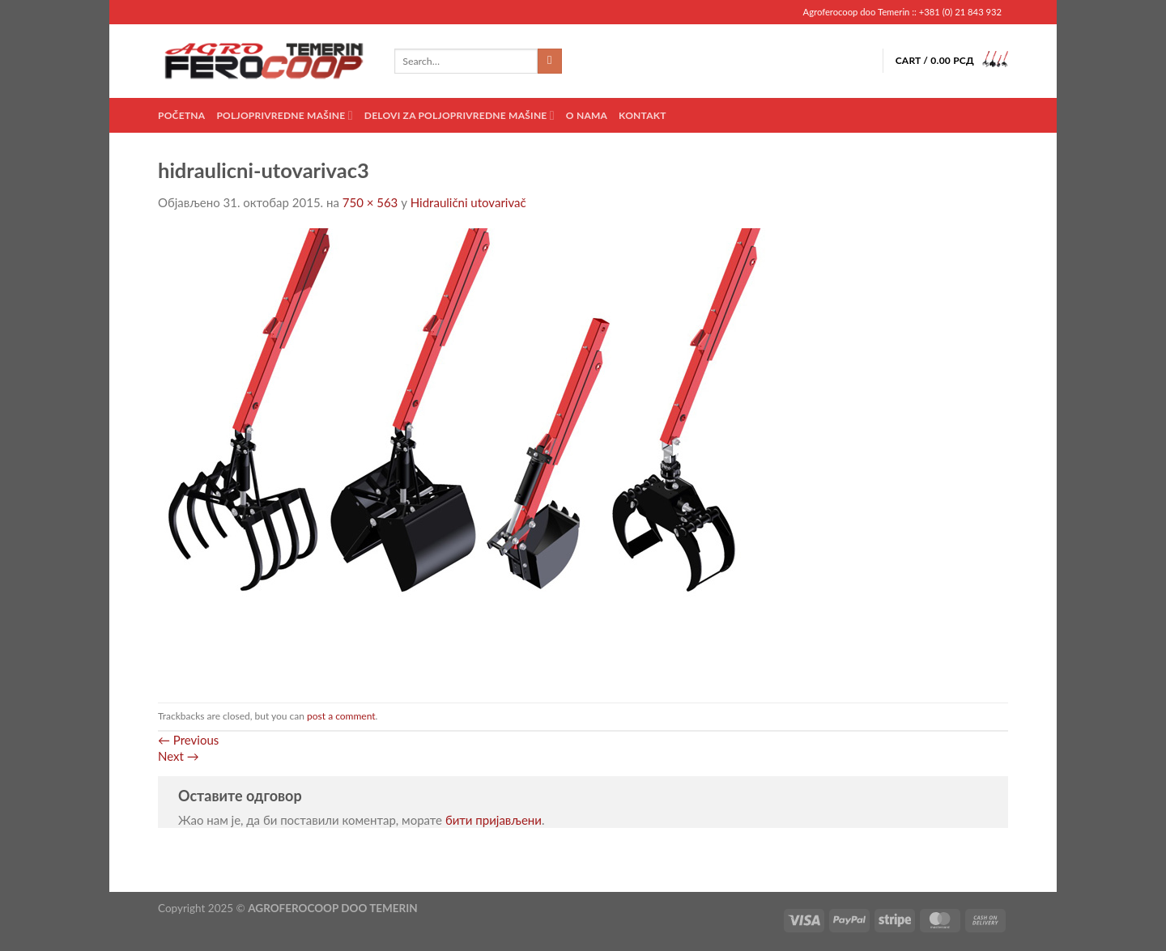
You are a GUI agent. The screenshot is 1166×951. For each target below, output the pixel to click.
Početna (181, 115)
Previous (188, 739)
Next (178, 756)
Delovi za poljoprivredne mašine (459, 115)
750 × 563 (370, 202)
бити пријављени (493, 820)
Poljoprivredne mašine (284, 115)
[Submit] (550, 61)
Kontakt (642, 115)
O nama (586, 115)
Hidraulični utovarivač (468, 202)
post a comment (341, 716)
